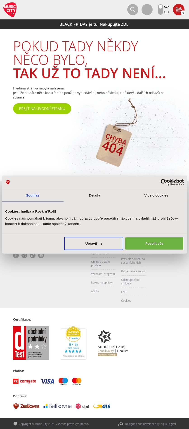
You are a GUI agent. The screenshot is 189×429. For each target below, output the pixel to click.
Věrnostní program (103, 274)
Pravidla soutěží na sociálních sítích (133, 260)
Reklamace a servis (133, 271)
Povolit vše (154, 243)
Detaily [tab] (94, 195)
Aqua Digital (168, 423)
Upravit (93, 243)
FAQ (123, 292)
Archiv (95, 291)
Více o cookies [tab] (156, 195)
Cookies (126, 300)
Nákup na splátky (102, 282)
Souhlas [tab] (32, 195)
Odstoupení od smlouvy (130, 281)
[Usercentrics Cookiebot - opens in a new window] (164, 182)
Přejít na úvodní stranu (42, 108)
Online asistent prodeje (100, 263)
